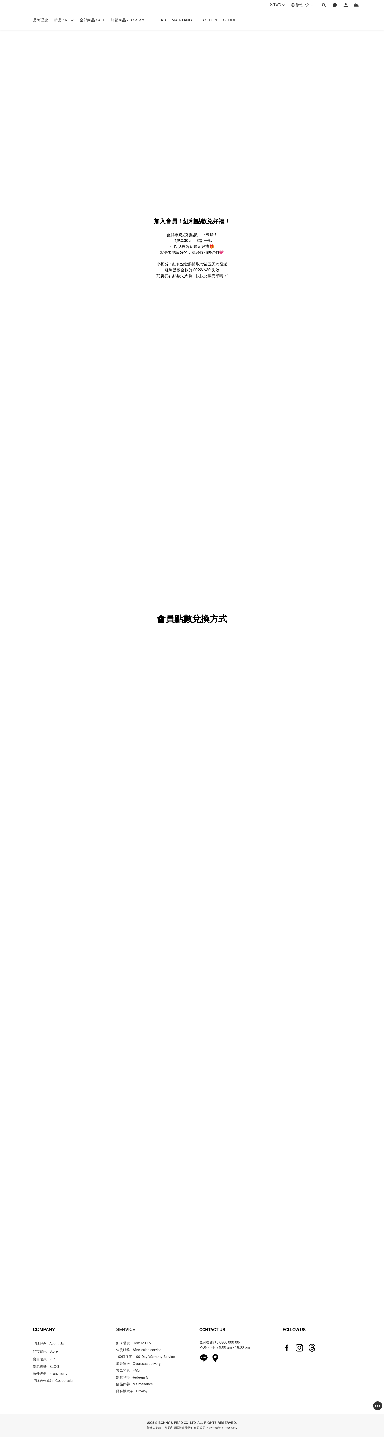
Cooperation (64, 1381)
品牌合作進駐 (44, 1381)
